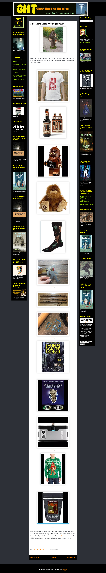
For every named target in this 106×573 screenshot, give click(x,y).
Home (53, 557)
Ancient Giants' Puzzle (86, 203)
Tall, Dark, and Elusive (19, 69)
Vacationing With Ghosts (19, 64)
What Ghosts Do (84, 201)
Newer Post (34, 557)
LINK (52, 54)
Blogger (64, 569)
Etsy (62, 536)
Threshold (15, 72)
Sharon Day (84, 36)
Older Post (71, 557)
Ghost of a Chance (18, 67)
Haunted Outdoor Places (86, 204)
